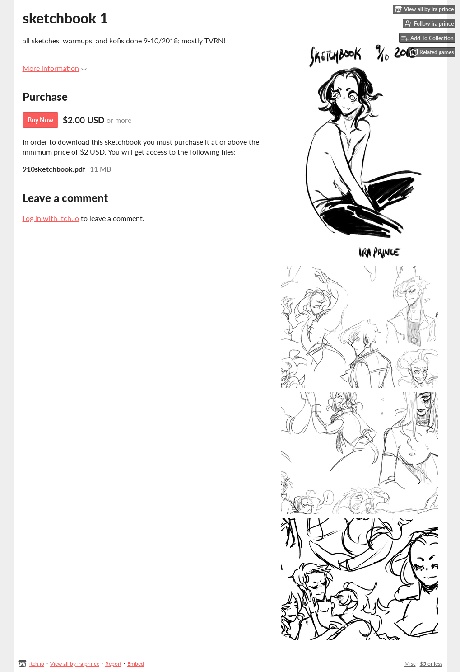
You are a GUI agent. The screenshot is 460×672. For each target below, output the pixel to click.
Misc (410, 663)
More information (55, 68)
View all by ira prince (74, 663)
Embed (135, 663)
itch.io (36, 663)
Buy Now (40, 120)
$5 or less (431, 663)
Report (113, 663)
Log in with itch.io (51, 218)
